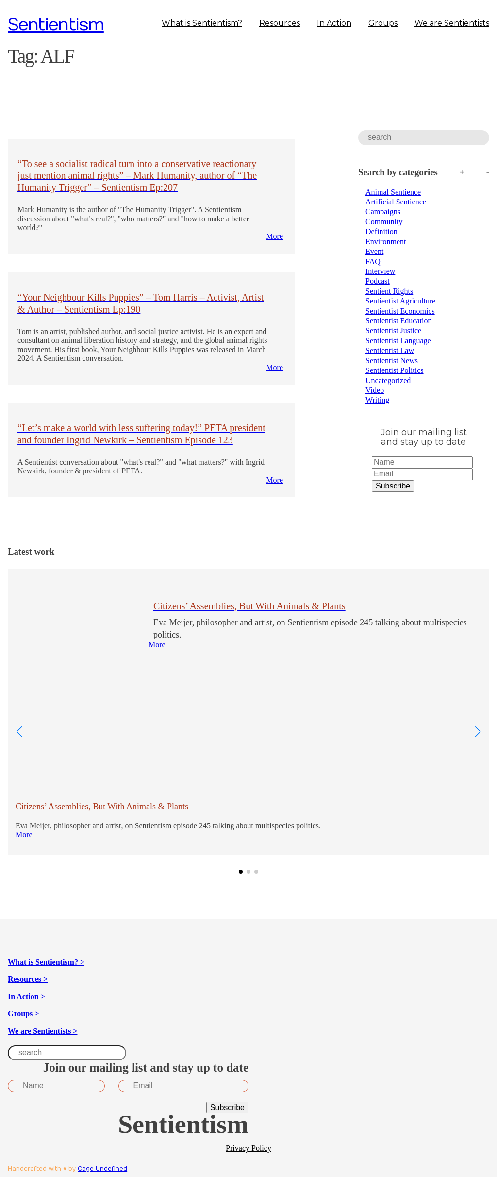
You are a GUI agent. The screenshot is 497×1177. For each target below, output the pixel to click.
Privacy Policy (248, 1148)
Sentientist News (391, 360)
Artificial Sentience (395, 202)
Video (374, 390)
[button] (241, 872)
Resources (279, 23)
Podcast (377, 281)
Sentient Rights (389, 291)
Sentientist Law (389, 350)
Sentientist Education (398, 321)
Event (374, 251)
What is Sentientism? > (46, 962)
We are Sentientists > (42, 1031)
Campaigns (382, 211)
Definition (381, 231)
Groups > (23, 1013)
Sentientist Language (398, 340)
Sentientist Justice (393, 330)
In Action (334, 23)
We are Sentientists (451, 23)
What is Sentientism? (202, 23)
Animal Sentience (393, 192)
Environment (385, 241)
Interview (380, 271)
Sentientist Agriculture (400, 301)
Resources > (28, 979)
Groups (383, 23)
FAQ (373, 261)
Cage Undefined (102, 1168)
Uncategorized (388, 380)
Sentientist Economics (400, 311)
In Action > (26, 996)
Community (383, 222)
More (274, 236)
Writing (377, 400)
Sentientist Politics (394, 370)
